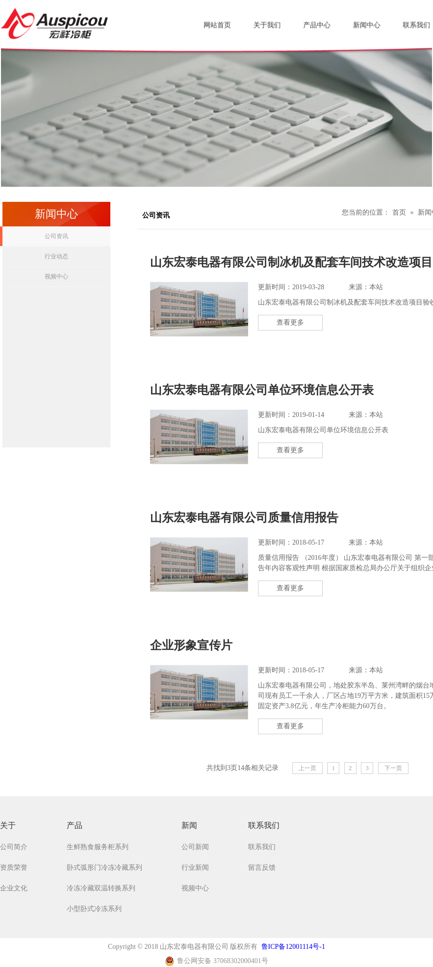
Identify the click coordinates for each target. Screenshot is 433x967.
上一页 (307, 768)
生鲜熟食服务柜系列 (97, 847)
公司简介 (13, 847)
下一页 (393, 768)
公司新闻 (195, 847)
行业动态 (56, 256)
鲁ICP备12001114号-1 (293, 946)
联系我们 (262, 847)
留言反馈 (262, 867)
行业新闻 (195, 867)
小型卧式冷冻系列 (94, 908)
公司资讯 (56, 236)
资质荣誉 (13, 867)
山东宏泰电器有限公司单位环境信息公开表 (262, 390)
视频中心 (56, 276)
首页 (399, 212)
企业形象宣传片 (191, 645)
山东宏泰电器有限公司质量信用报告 (244, 517)
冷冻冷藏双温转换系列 (101, 888)
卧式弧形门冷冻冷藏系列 (104, 867)
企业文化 (13, 888)
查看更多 (290, 322)
